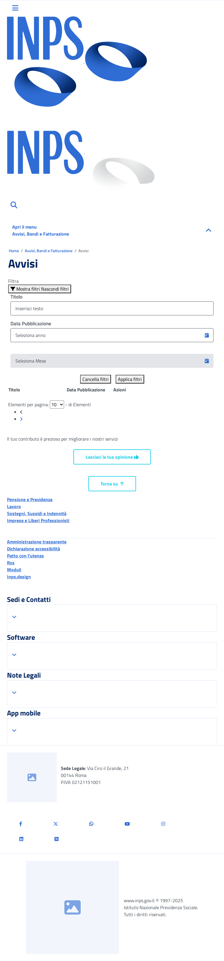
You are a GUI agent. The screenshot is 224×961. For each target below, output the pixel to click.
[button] (207, 335)
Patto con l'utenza (25, 555)
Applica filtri (130, 379)
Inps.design (19, 576)
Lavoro (14, 506)
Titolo (16, 296)
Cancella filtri (95, 379)
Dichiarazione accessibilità (33, 548)
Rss (11, 562)
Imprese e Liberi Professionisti (38, 520)
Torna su (112, 483)
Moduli (14, 569)
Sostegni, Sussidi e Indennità (36, 513)
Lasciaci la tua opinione (112, 456)
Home (14, 251)
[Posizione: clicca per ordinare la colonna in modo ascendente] (37, 389)
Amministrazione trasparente (36, 541)
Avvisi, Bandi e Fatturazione (49, 251)
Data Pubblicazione (30, 323)
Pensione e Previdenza (29, 499)
